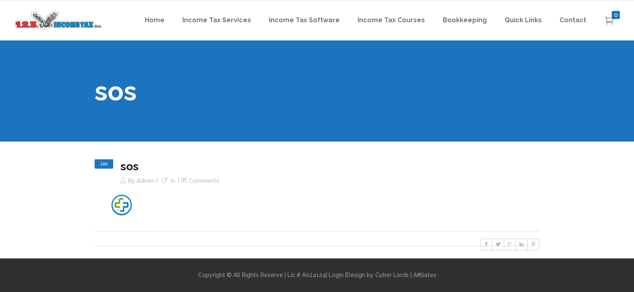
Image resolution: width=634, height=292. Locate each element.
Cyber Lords (392, 275)
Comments (204, 181)
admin (145, 181)
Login (336, 275)
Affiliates (424, 275)
